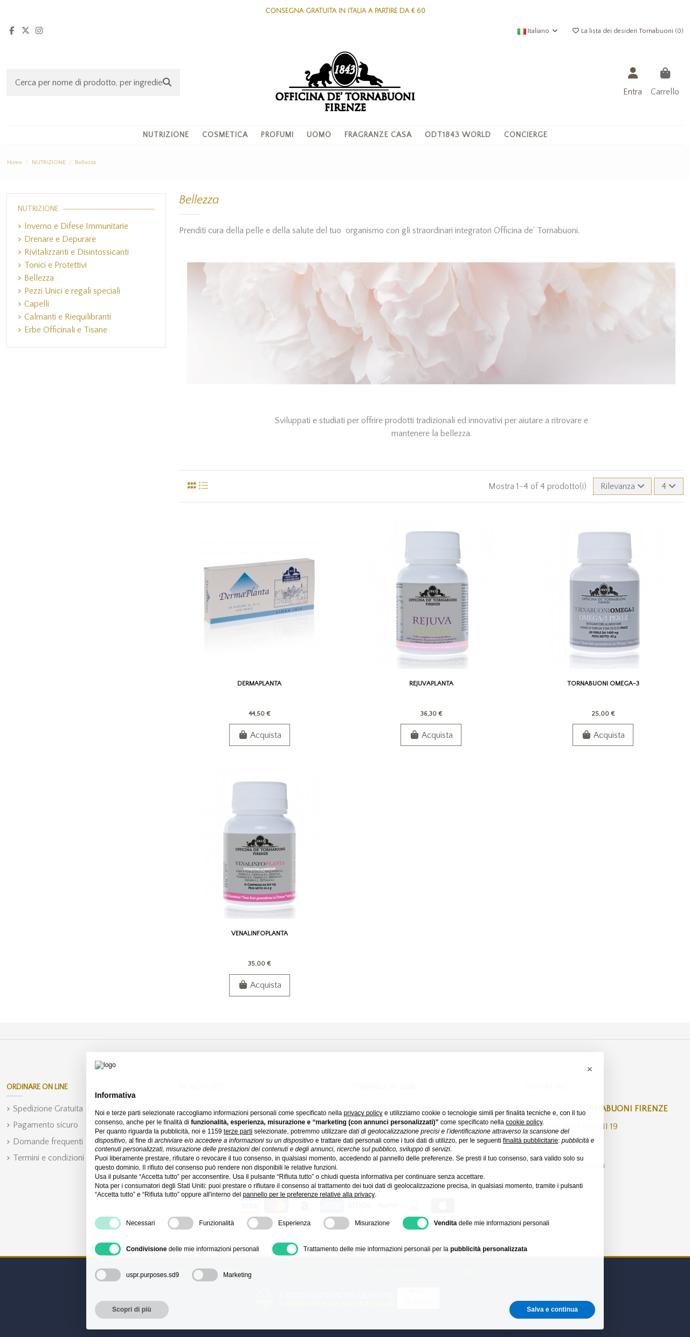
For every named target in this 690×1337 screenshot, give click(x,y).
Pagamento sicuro (45, 1125)
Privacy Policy (345, 1225)
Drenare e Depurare (60, 239)
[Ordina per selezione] (622, 486)
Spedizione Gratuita (48, 1109)
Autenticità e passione (224, 1125)
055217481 (556, 1146)
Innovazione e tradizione (229, 1158)
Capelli (36, 304)
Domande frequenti (48, 1141)
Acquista (259, 735)
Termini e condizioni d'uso (59, 1158)
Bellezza (39, 278)
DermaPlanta (259, 683)
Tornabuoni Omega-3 (603, 683)
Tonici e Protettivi (55, 265)
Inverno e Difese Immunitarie (76, 226)
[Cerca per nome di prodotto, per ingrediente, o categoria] (167, 82)
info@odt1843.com (571, 1165)
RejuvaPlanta (431, 683)
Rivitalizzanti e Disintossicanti (76, 252)
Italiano (538, 31)
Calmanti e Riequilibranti (67, 317)
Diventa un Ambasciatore (403, 1125)
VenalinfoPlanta (259, 933)
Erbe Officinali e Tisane (65, 330)
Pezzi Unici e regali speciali (72, 291)
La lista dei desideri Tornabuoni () (627, 31)
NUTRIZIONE (38, 209)
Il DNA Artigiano (214, 1109)
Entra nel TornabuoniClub (404, 1109)
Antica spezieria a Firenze (230, 1141)
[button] (225, 135)
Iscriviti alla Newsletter (399, 1141)
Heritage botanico (218, 1174)
